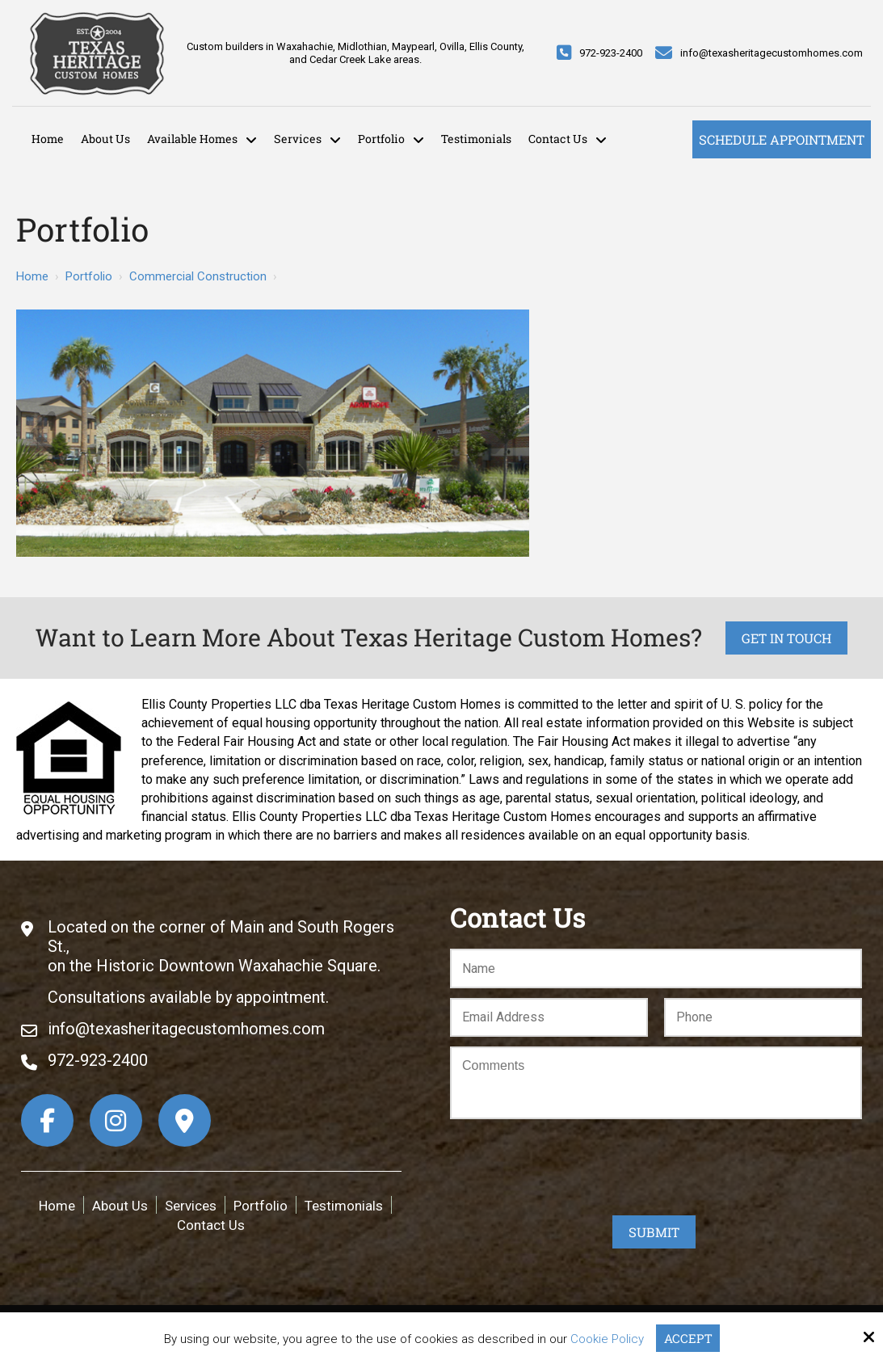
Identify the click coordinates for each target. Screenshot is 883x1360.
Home (32, 276)
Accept (688, 1338)
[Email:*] (549, 1018)
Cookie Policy (607, 1339)
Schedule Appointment (781, 139)
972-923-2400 (610, 53)
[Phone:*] (763, 1018)
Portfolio (88, 276)
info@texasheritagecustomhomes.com (771, 53)
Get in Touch (786, 637)
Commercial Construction (198, 276)
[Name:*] (656, 968)
